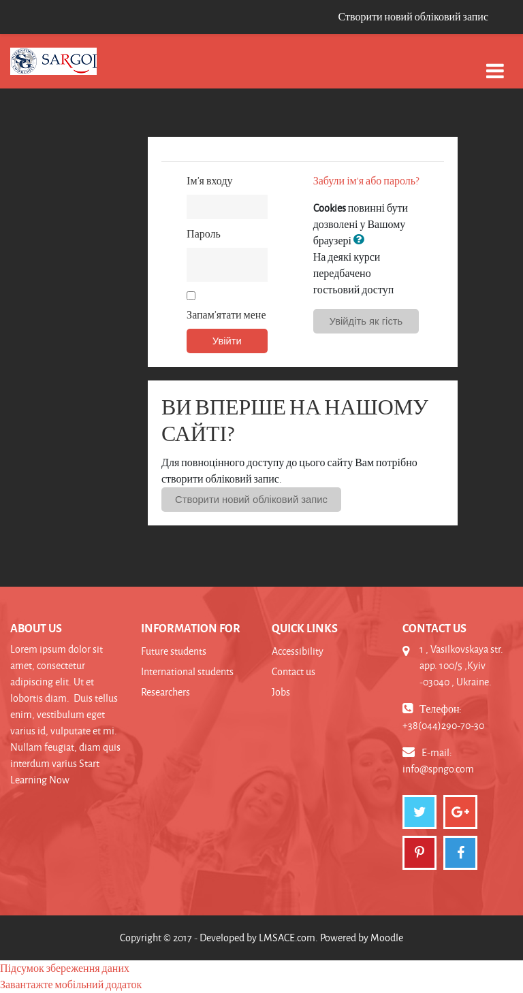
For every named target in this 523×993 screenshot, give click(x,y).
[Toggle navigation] (495, 63)
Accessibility (297, 651)
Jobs (281, 692)
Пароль (204, 234)
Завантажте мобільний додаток (71, 984)
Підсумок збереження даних (64, 968)
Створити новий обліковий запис (413, 17)
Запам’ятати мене (226, 315)
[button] (361, 240)
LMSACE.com (287, 937)
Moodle (386, 937)
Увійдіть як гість (366, 321)
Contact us (293, 671)
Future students (173, 651)
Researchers (165, 692)
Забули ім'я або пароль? (366, 181)
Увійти (227, 341)
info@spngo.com (438, 769)
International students (187, 671)
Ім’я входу (209, 181)
